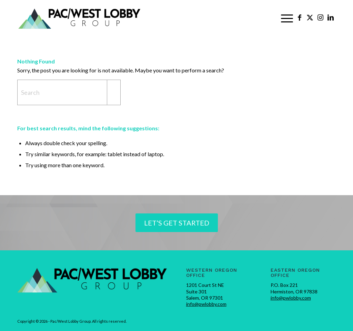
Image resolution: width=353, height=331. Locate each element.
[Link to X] (310, 17)
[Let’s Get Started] (176, 222)
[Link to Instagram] (320, 17)
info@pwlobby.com (206, 304)
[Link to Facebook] (299, 17)
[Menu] (287, 17)
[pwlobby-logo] (79, 17)
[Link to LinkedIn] (330, 17)
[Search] (69, 92)
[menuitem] (287, 17)
